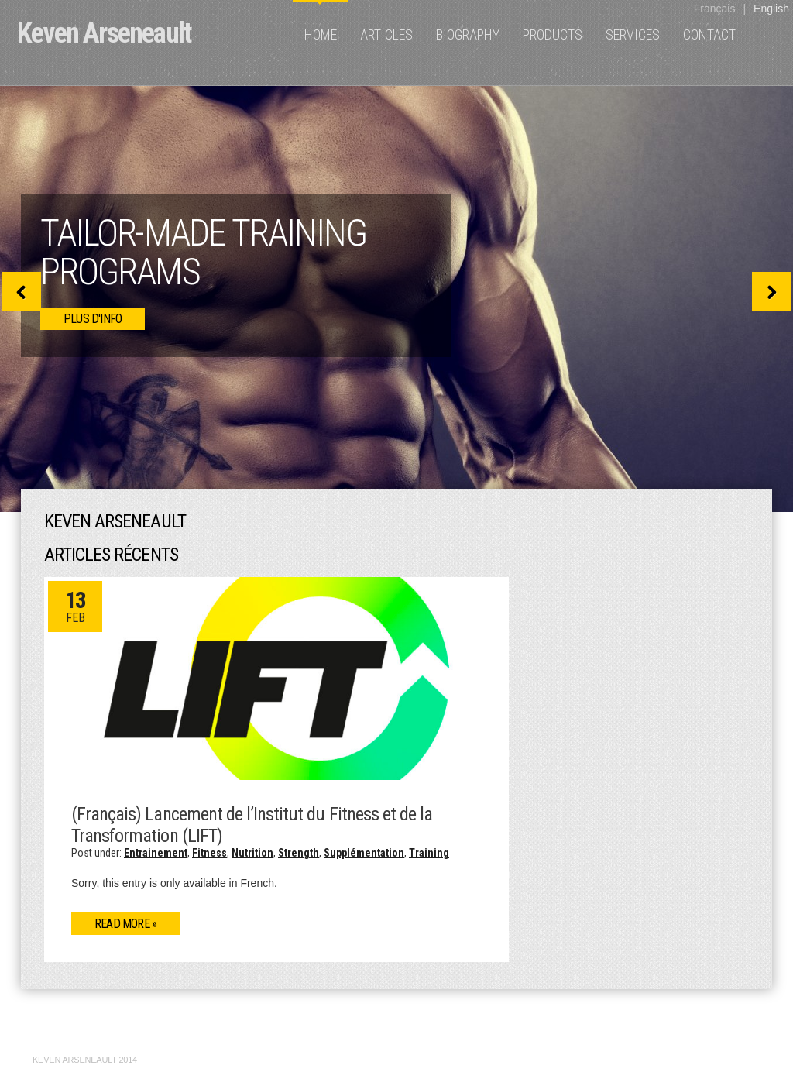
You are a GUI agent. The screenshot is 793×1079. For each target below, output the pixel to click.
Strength (298, 853)
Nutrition (252, 853)
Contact (709, 34)
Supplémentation (364, 853)
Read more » (125, 923)
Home (320, 34)
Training (429, 853)
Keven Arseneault (104, 33)
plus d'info (93, 318)
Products (552, 34)
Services (633, 34)
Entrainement (155, 853)
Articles (386, 34)
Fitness (209, 853)
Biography (467, 34)
